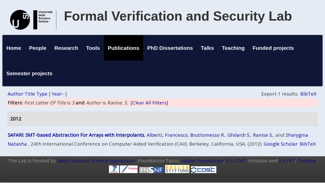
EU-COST (236, 160)
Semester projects (29, 73)
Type (41, 93)
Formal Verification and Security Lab (178, 16)
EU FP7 (287, 160)
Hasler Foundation (202, 160)
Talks (207, 48)
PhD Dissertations (170, 48)
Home (13, 48)
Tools (93, 48)
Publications (123, 48)
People (37, 48)
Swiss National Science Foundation (96, 160)
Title (30, 93)
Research (66, 48)
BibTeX (308, 93)
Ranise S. (263, 135)
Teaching (233, 48)
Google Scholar (281, 144)
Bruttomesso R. (207, 135)
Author (15, 93)
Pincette (306, 160)
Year (57, 93)
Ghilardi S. (239, 135)
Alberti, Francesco (167, 135)
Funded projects (273, 48)
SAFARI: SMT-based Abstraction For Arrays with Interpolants (76, 135)
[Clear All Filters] (149, 102)
